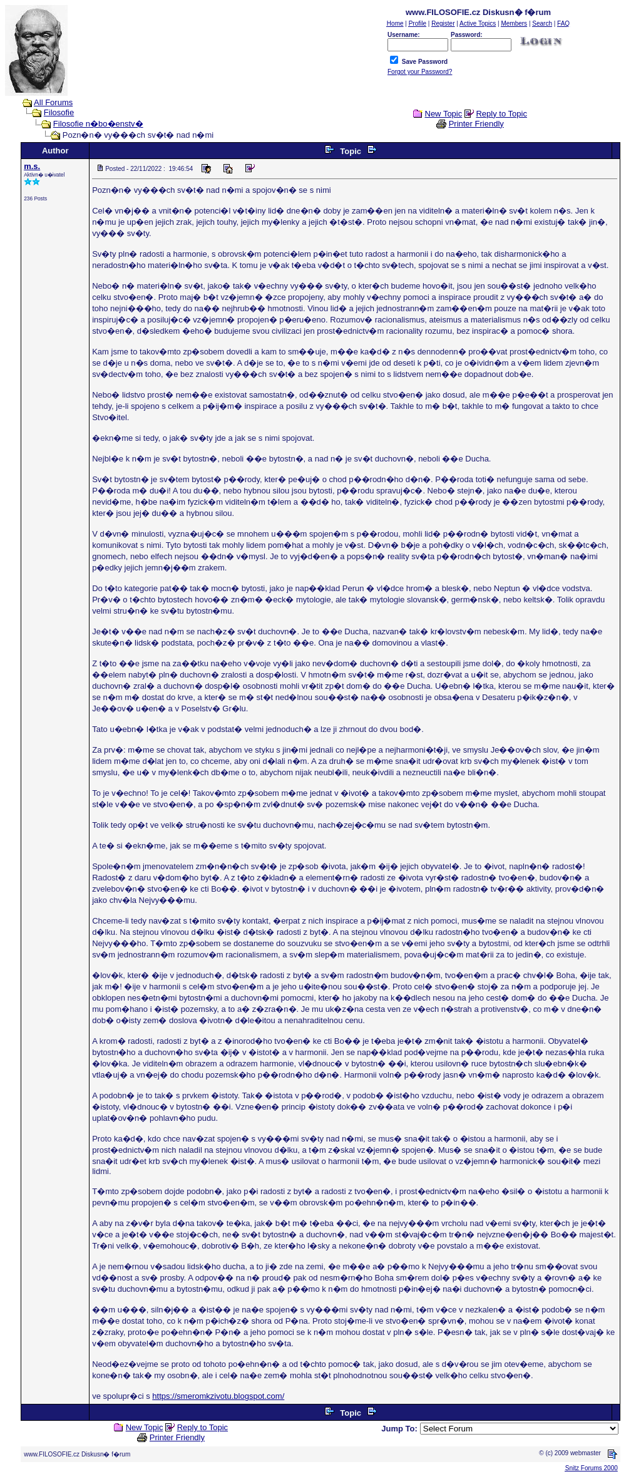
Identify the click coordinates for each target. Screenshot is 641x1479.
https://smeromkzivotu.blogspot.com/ (218, 1396)
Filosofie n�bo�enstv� (98, 123)
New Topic (444, 113)
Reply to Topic (501, 113)
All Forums (53, 102)
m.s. (32, 166)
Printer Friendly (476, 123)
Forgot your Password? (419, 71)
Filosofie (59, 112)
